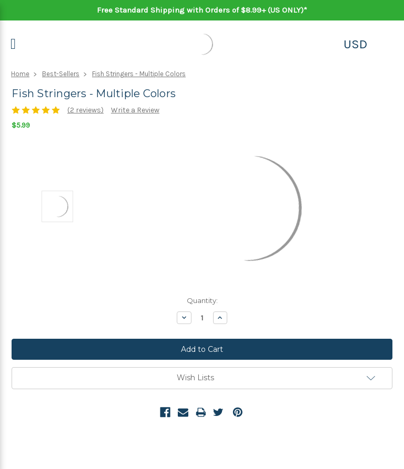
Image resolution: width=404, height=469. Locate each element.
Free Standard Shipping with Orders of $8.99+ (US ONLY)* (202, 10)
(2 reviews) (85, 110)
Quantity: (202, 300)
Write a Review (135, 110)
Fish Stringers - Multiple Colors (139, 74)
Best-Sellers (60, 74)
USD (355, 44)
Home (20, 74)
